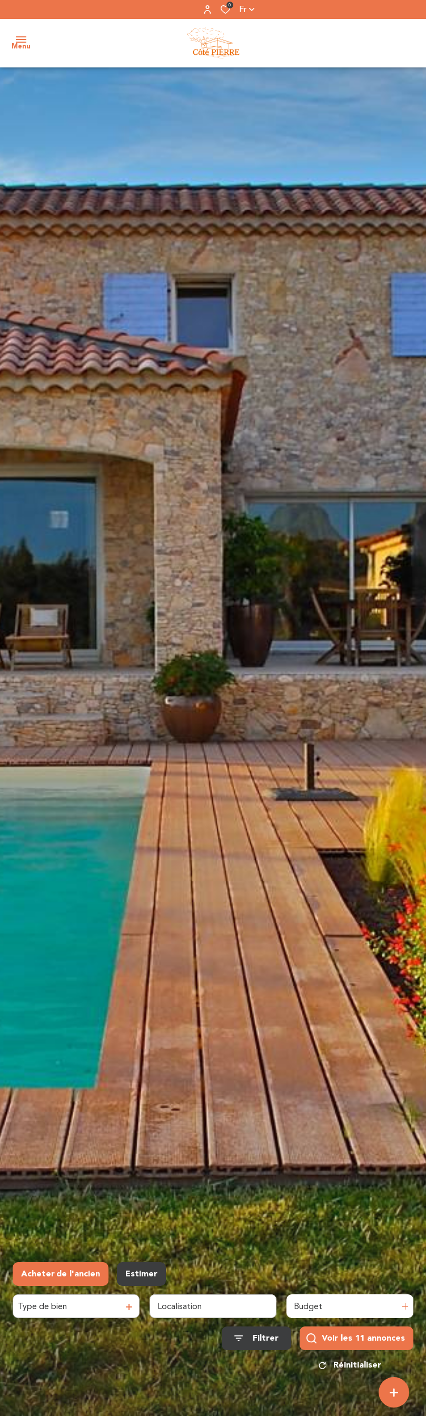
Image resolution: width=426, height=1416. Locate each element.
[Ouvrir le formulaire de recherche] (256, 1338)
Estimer (141, 1274)
